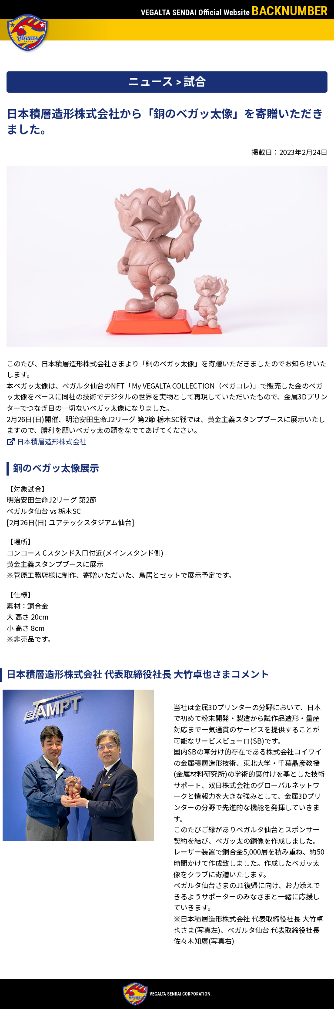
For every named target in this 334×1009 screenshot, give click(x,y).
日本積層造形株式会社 (47, 441)
